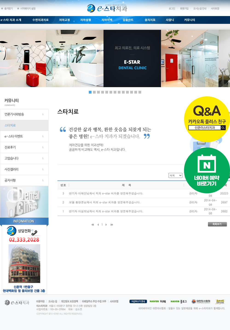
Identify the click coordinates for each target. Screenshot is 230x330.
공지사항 (10, 180)
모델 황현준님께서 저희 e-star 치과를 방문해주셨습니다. (105, 202)
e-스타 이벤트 (14, 136)
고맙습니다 (11, 158)
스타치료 (10, 125)
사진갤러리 (11, 169)
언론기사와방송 (14, 114)
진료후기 (10, 147)
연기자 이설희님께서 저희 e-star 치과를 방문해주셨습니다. (106, 211)
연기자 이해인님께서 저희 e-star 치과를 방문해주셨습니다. (106, 193)
